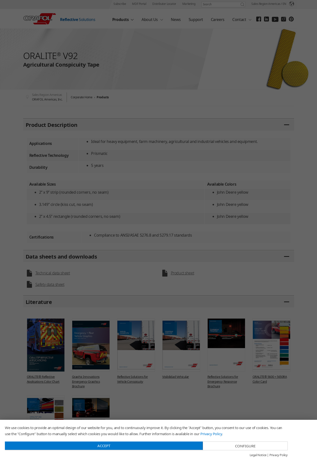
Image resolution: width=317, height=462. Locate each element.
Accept (103, 445)
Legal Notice (258, 455)
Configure (245, 445)
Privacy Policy (211, 433)
